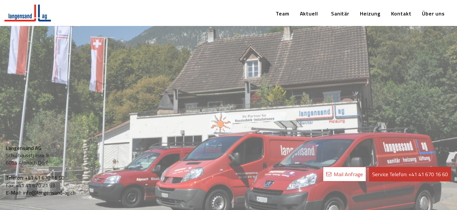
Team (282, 14)
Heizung (370, 14)
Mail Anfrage (344, 174)
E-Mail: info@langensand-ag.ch (40, 192)
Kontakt (401, 14)
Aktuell (309, 14)
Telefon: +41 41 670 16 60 (35, 177)
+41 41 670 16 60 (410, 174)
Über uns (433, 14)
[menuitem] (282, 14)
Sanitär (340, 14)
